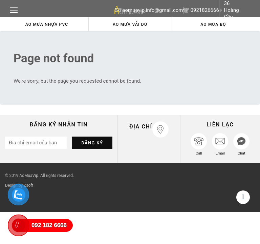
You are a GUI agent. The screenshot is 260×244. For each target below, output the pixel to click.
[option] (46, 24)
